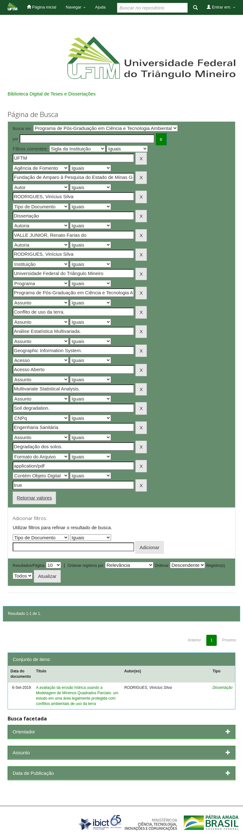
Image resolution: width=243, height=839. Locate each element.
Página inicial (41, 6)
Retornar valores (34, 497)
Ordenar (162, 565)
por (15, 139)
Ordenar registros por (85, 565)
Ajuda (100, 7)
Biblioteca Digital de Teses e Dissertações (52, 93)
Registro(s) (215, 565)
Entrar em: (221, 6)
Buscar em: (22, 128)
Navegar (76, 7)
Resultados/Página (29, 565)
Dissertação (223, 687)
